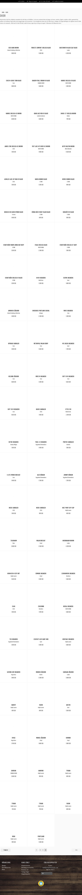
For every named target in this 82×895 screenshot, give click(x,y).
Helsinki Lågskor (14, 376)
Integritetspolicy (25, 874)
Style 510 (68, 409)
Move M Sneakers (41, 376)
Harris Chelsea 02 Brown (13, 113)
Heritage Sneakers (68, 639)
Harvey (13, 705)
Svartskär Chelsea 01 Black (13, 278)
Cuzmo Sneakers (68, 278)
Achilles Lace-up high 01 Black (13, 179)
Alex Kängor (41, 475)
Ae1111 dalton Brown (68, 146)
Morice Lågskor (41, 738)
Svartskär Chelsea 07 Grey (68, 245)
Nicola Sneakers (68, 606)
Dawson (13, 771)
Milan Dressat (41, 541)
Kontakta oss (24, 869)
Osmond (68, 738)
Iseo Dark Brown (14, 48)
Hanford (41, 771)
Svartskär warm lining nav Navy (13, 245)
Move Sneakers (68, 311)
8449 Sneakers (41, 278)
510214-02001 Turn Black (13, 81)
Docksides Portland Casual (40, 311)
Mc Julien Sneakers (68, 343)
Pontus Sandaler (68, 442)
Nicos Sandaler (13, 508)
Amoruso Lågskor (13, 311)
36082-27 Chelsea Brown (68, 113)
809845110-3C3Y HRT (13, 573)
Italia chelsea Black (41, 245)
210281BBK (41, 606)
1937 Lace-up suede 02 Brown (41, 146)
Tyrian (68, 771)
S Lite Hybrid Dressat (13, 475)
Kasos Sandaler (41, 409)
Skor (7, 12)
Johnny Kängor (68, 475)
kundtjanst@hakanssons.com (50, 867)
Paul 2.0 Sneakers (41, 442)
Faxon (41, 705)
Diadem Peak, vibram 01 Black (41, 81)
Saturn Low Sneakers (13, 672)
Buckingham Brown (68, 541)
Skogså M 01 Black (68, 212)
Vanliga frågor (25, 872)
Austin (68, 705)
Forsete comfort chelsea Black (41, 48)
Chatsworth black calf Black (68, 48)
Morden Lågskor (41, 672)
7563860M (13, 541)
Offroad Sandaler (13, 343)
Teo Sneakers (13, 639)
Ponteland (41, 836)
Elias (13, 606)
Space (13, 738)
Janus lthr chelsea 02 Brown (14, 146)
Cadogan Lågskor (68, 672)
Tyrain (14, 803)
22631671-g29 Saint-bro (41, 639)
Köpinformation (25, 865)
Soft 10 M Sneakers (68, 376)
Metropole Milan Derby (41, 343)
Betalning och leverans (27, 867)
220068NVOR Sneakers (68, 573)
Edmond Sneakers (41, 573)
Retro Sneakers (14, 442)
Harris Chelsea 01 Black (68, 81)
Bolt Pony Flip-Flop (68, 508)
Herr (3, 12)
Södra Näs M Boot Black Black (41, 212)
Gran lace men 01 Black (41, 113)
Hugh (13, 836)
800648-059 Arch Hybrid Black (13, 212)
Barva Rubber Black (41, 179)
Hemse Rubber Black (68, 179)
